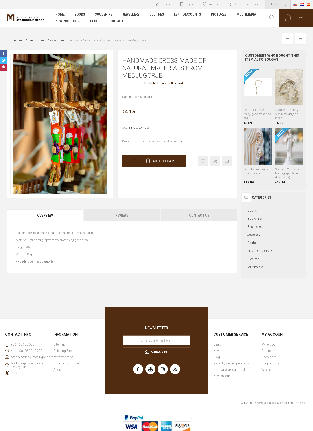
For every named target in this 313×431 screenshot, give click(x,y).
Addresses (269, 357)
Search (218, 344)
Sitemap (59, 344)
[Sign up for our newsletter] (156, 340)
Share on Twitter (3, 60)
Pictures (219, 14)
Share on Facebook (3, 53)
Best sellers (255, 226)
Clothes (156, 14)
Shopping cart (271, 363)
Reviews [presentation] (122, 215)
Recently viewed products (231, 363)
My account (269, 344)
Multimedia (246, 14)
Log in (190, 4)
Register (166, 4)
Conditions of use (66, 363)
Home (60, 14)
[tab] (45, 215)
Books (79, 14)
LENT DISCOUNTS (187, 14)
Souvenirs (103, 14)
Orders (266, 351)
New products (67, 21)
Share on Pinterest (3, 67)
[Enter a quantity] (126, 161)
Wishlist (267, 369)
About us (59, 369)
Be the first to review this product (165, 83)
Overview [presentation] (45, 215)
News (217, 351)
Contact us (118, 21)
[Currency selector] (278, 4)
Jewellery (131, 14)
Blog (94, 21)
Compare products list (247, 4)
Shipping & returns (66, 351)
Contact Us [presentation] (199, 215)
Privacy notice (63, 357)
